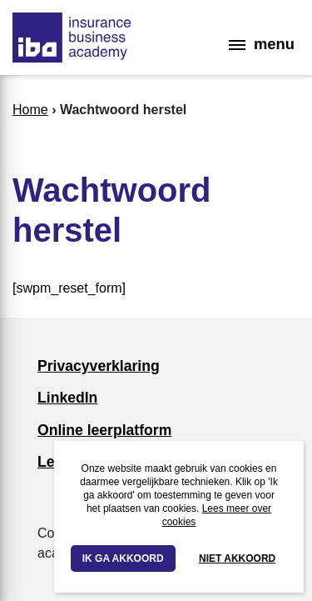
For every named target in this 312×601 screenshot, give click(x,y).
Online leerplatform (104, 430)
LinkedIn (67, 397)
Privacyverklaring (98, 366)
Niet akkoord (237, 558)
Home (30, 110)
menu (262, 44)
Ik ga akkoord (123, 558)
